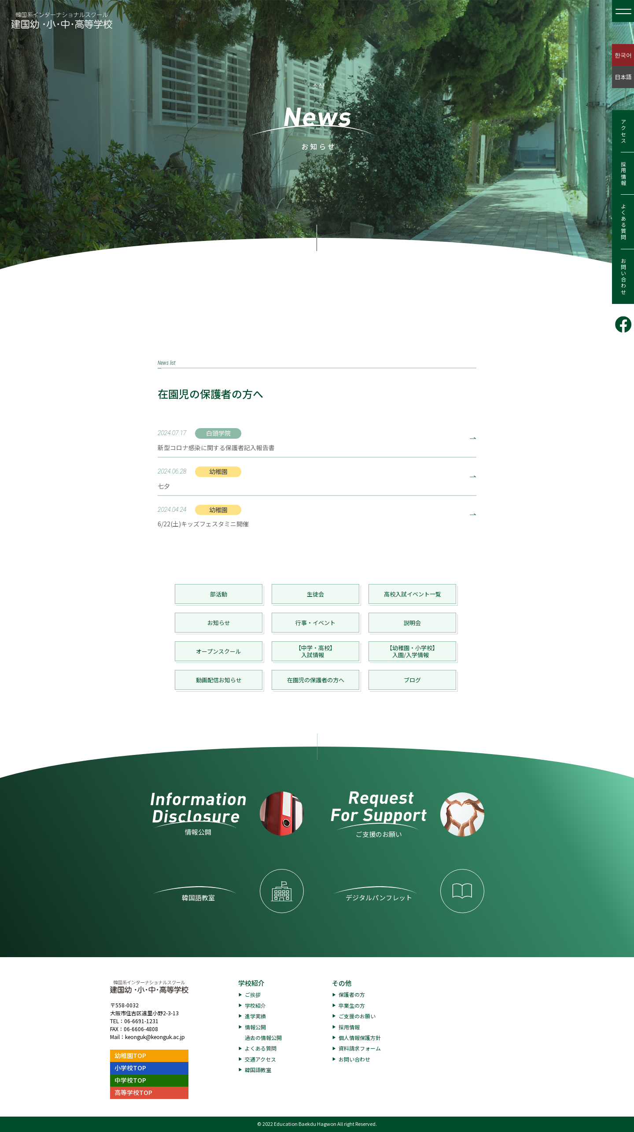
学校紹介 (251, 983)
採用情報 (623, 173)
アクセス (623, 131)
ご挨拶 (253, 994)
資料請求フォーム (360, 1048)
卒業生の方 (352, 1005)
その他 (342, 983)
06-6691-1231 (141, 1021)
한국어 (623, 55)
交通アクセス (260, 1059)
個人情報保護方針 (360, 1037)
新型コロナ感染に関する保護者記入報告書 (216, 447)
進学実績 (255, 1016)
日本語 (623, 77)
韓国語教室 (258, 1069)
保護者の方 (352, 994)
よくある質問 (623, 221)
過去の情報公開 (263, 1037)
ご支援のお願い (357, 1016)
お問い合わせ (623, 276)
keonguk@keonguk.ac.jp (155, 1036)
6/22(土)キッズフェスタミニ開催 (203, 523)
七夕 (164, 485)
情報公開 (255, 1027)
